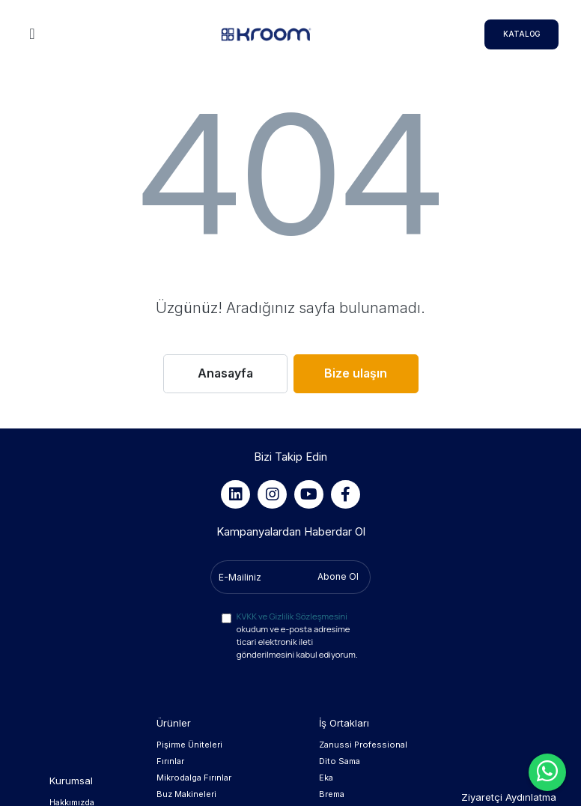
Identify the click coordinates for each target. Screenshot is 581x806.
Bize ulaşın (355, 373)
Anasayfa (225, 373)
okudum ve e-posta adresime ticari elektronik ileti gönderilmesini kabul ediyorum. (297, 635)
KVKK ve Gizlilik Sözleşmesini (292, 616)
